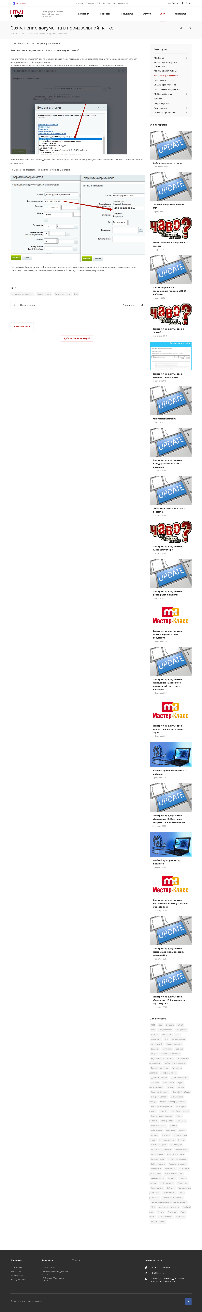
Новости (105, 13)
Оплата (182, 1130)
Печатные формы (166, 1140)
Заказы (181, 1087)
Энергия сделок (158, 1221)
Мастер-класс (167, 1121)
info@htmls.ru (157, 1273)
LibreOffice (166, 1034)
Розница (171, 1178)
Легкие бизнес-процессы (161, 1116)
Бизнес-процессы (62, 294)
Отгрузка (166, 1135)
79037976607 (19, 3)
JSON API (154, 1034)
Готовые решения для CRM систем (54, 1272)
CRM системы (48, 1267)
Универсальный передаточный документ (168, 1202)
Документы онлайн (179, 1077)
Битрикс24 (167, 1049)
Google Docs (181, 1029)
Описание (170, 1130)
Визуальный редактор (170, 1053)
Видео (154, 1053)
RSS (190, 28)
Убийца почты (169, 1193)
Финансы (172, 1212)
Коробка (163, 1111)
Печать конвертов (158, 1145)
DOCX (180, 1025)
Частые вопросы (44, 294)
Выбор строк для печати (175, 1063)
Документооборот (159, 1077)
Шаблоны (180, 1217)
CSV (160, 1025)
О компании (16, 1267)
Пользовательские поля (161, 1149)
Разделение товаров (177, 1164)
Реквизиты (15, 1271)
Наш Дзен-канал (18, 1279)
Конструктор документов (22, 294)
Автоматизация (178, 1039)
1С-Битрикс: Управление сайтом (53, 1279)
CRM (153, 1025)
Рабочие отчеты (158, 1164)
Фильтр (160, 1212)
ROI (166, 1039)
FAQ (76, 294)
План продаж (176, 1145)
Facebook (188, 1301)
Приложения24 (157, 1159)
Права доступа (182, 1149)
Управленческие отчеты (169, 1207)
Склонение (182, 1183)
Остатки (154, 1135)
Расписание (170, 1169)
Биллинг (154, 1049)
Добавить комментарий (77, 338)
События (171, 1188)
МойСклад (181, 1121)
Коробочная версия (180, 1111)
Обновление (156, 1130)
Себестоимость (166, 1183)
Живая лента (168, 1082)
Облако (173, 1125)
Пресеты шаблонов (175, 1154)
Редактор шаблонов (173, 1173)
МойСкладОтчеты (158, 1125)
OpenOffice (156, 1039)
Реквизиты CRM (157, 1178)
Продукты (127, 13)
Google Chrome (165, 1029)
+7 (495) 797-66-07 (160, 1267)
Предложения (157, 1154)
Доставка (155, 1082)
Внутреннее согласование (162, 1058)
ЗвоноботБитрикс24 (159, 1092)
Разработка (156, 1169)
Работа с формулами (177, 1159)
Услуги (147, 13)
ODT (177, 1034)
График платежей (169, 1073)
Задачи (170, 1087)
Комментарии (22, 326)
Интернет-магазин (159, 1097)
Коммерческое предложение (172, 1101)
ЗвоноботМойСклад (181, 1092)
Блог (162, 13)
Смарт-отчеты (157, 1188)
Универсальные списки (172, 1197)
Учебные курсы (17, 1275)
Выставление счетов (159, 1068)
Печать (181, 1140)
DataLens (170, 1025)
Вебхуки (179, 1049)
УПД (153, 1207)
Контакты (180, 13)
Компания (83, 13)
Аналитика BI (156, 1044)
